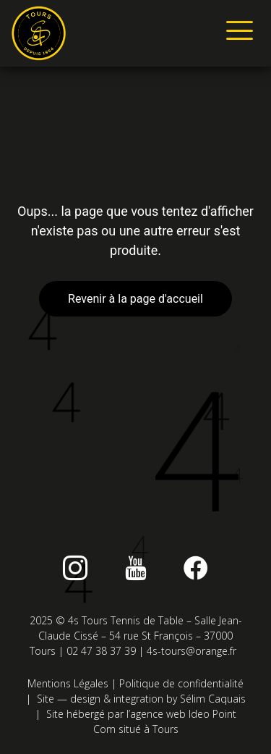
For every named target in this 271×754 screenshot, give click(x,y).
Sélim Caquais (213, 698)
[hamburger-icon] (236, 33)
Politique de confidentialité (181, 683)
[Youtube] (136, 568)
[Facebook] (196, 568)
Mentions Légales (67, 683)
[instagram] (75, 568)
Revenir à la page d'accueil (135, 299)
